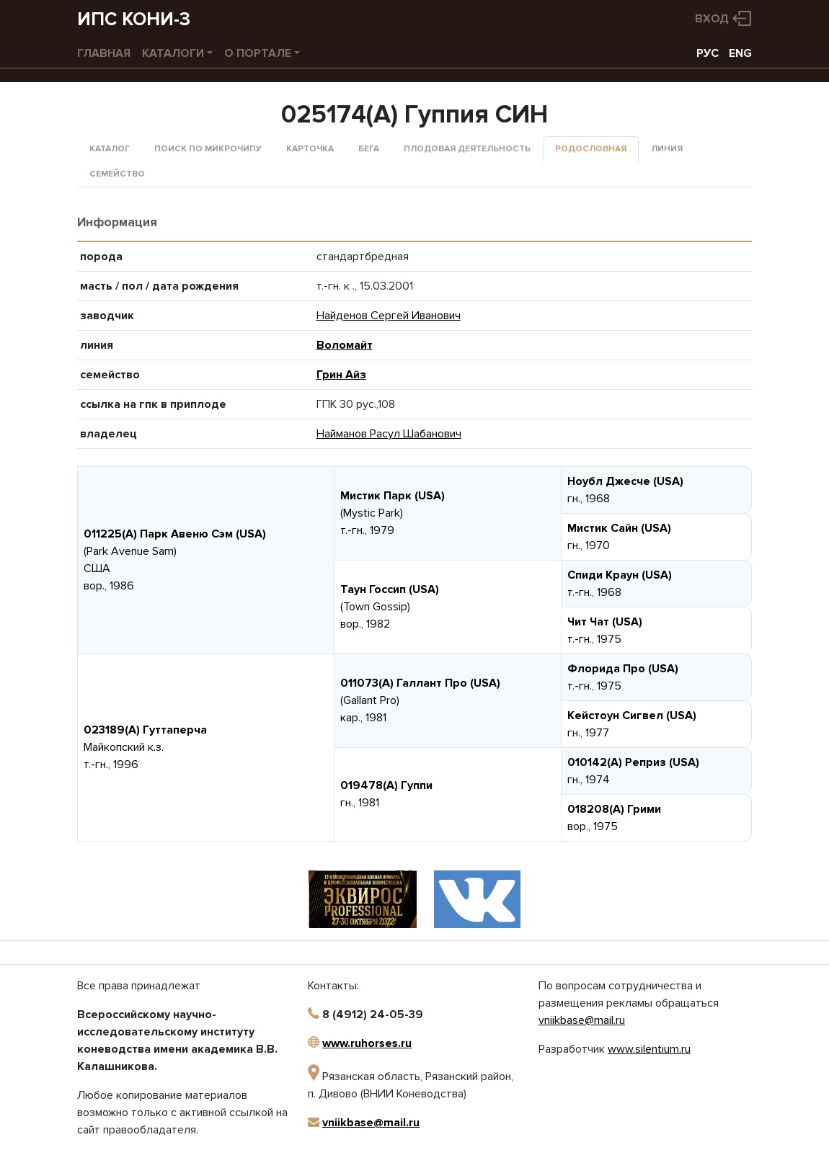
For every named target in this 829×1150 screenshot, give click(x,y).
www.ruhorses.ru (367, 1043)
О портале (257, 53)
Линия (667, 148)
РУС (707, 53)
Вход (712, 19)
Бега (368, 148)
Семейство (117, 174)
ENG (740, 53)
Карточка (310, 148)
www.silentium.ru (649, 1049)
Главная (103, 53)
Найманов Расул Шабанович (388, 434)
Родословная (590, 148)
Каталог (109, 148)
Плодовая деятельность (467, 148)
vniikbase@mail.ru (371, 1122)
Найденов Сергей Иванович (388, 315)
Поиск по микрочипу (208, 148)
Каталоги (173, 53)
